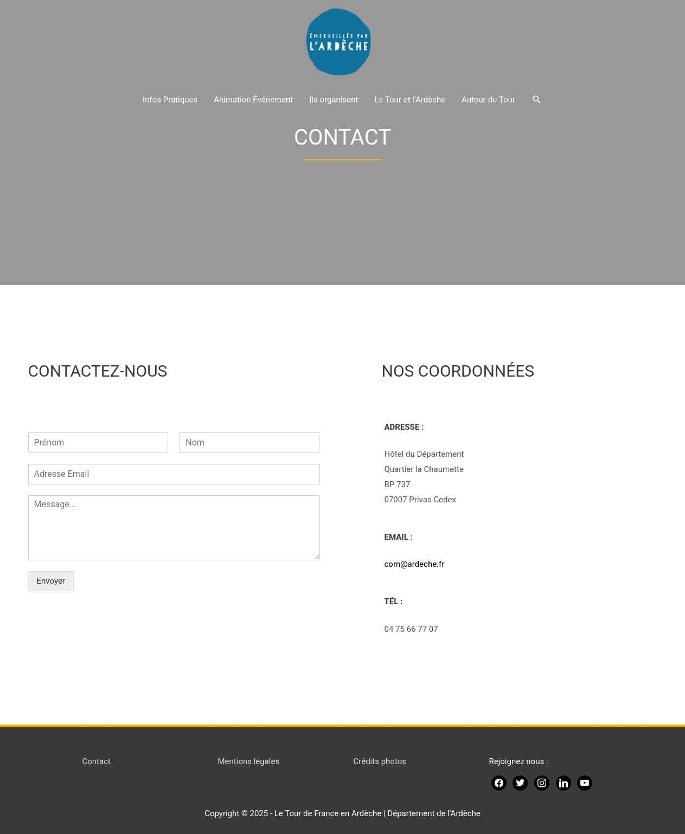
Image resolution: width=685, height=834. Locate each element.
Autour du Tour (488, 100)
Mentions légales (249, 761)
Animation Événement (253, 100)
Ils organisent (333, 100)
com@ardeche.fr (415, 564)
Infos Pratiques (170, 100)
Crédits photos (380, 761)
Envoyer (51, 581)
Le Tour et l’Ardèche (409, 100)
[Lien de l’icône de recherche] (537, 99)
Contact (96, 761)
